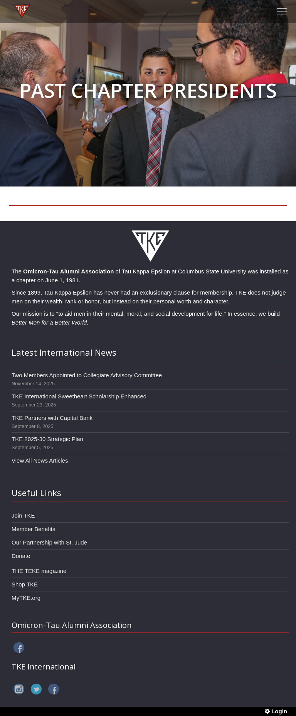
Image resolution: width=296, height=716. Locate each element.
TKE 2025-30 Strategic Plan (47, 439)
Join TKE (23, 515)
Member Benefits (33, 529)
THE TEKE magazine (39, 571)
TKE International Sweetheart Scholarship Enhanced (79, 396)
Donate (21, 556)
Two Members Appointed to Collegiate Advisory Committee (87, 375)
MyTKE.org (26, 597)
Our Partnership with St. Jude (49, 542)
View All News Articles (40, 460)
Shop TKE (25, 584)
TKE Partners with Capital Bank (52, 418)
